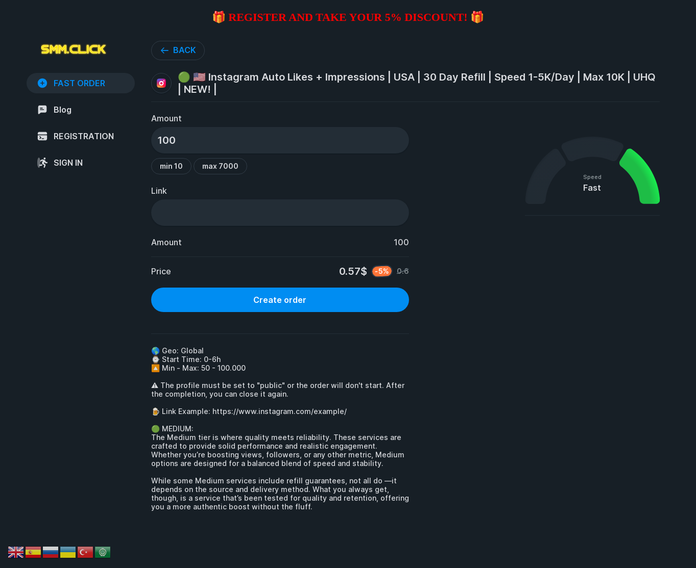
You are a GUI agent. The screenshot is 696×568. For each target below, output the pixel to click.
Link (159, 191)
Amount (166, 118)
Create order (279, 300)
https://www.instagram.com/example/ (279, 411)
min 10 (171, 166)
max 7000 (220, 166)
